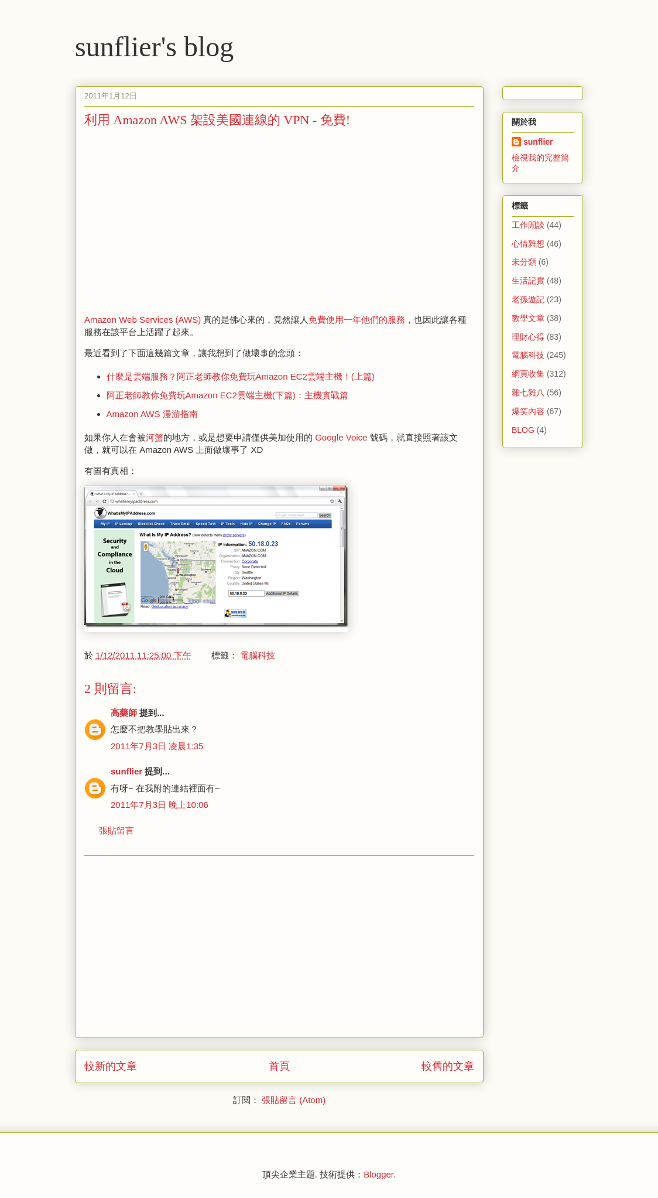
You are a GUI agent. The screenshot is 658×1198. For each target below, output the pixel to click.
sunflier (126, 771)
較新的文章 (110, 1066)
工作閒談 (528, 225)
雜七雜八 (528, 392)
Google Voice (341, 437)
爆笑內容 (528, 411)
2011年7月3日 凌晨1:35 (157, 746)
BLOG (523, 430)
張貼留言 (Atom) (293, 1100)
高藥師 (124, 713)
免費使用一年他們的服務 (357, 320)
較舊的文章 (447, 1066)
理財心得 (528, 337)
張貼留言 (116, 830)
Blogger (378, 1174)
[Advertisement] (182, 220)
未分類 (524, 262)
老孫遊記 (528, 299)
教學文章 (528, 318)
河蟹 (154, 437)
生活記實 (528, 280)
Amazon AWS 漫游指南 (152, 414)
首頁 (279, 1066)
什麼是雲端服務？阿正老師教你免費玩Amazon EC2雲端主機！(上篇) (241, 376)
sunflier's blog (154, 46)
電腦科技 (257, 655)
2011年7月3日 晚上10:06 (159, 805)
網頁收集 (528, 373)
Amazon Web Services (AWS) (142, 320)
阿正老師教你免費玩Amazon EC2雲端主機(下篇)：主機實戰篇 (227, 395)
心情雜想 (528, 243)
